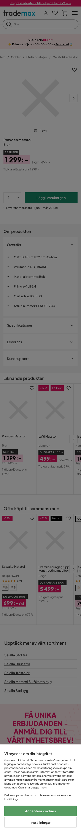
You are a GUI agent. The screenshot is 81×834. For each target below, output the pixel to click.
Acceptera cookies (40, 811)
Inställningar (40, 822)
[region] (40, 789)
